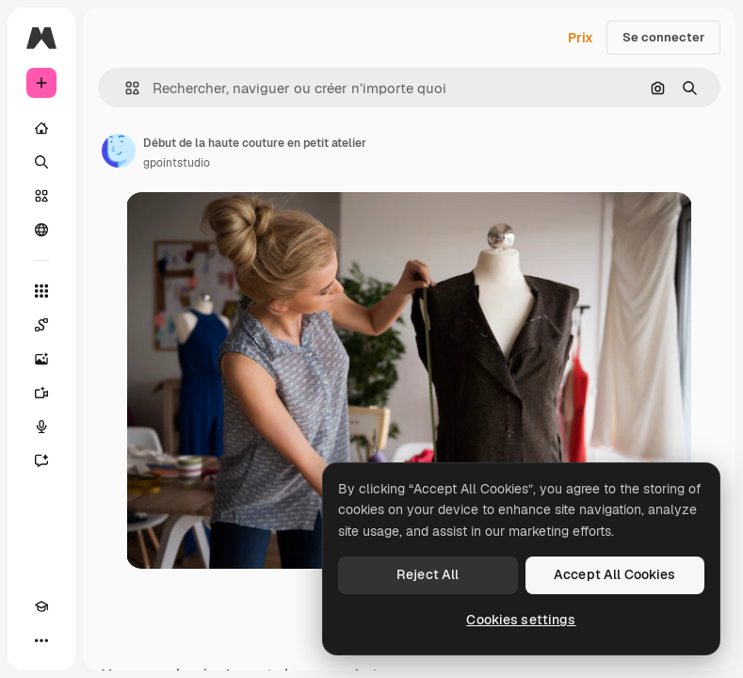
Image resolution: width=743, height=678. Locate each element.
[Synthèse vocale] (41, 427)
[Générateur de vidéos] (41, 393)
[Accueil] (41, 128)
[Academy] (41, 606)
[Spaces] (41, 325)
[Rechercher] (41, 162)
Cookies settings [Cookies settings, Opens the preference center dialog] (520, 619)
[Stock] (41, 196)
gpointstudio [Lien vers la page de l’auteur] (176, 162)
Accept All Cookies (615, 574)
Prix (580, 37)
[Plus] (41, 640)
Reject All (427, 574)
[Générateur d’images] (41, 359)
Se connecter (663, 37)
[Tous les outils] (41, 291)
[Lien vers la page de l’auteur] (119, 151)
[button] (125, 88)
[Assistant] (41, 460)
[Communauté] (41, 230)
